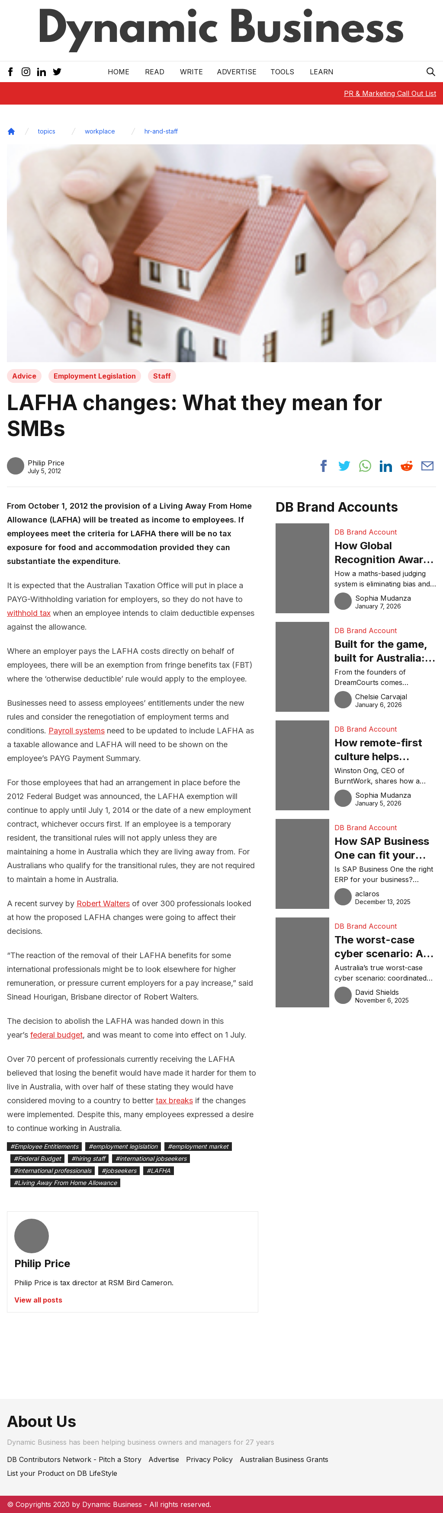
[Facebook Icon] (10, 72)
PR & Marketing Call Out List (390, 93)
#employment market (198, 1146)
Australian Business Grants (284, 1459)
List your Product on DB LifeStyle (62, 1473)
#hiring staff (88, 1158)
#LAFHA (158, 1170)
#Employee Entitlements (44, 1146)
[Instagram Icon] (26, 72)
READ (154, 71)
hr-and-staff (161, 131)
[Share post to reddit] (406, 466)
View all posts (38, 1300)
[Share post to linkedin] (386, 466)
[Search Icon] (431, 72)
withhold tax (29, 613)
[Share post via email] (427, 466)
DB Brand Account (365, 532)
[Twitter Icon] (57, 72)
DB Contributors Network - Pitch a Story (74, 1459)
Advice (24, 376)
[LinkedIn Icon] (41, 72)
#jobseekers (119, 1170)
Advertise (237, 71)
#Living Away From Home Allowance (65, 1182)
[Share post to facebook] (323, 466)
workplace (100, 131)
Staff (162, 376)
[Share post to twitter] (344, 466)
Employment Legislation (95, 376)
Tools (282, 71)
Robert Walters (103, 903)
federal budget (56, 1034)
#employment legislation (123, 1146)
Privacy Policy (209, 1459)
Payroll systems (76, 730)
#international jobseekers (151, 1158)
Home (118, 71)
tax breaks (174, 1100)
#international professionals (52, 1170)
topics (46, 131)
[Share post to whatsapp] (365, 466)
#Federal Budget (37, 1158)
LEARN (322, 71)
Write (191, 71)
